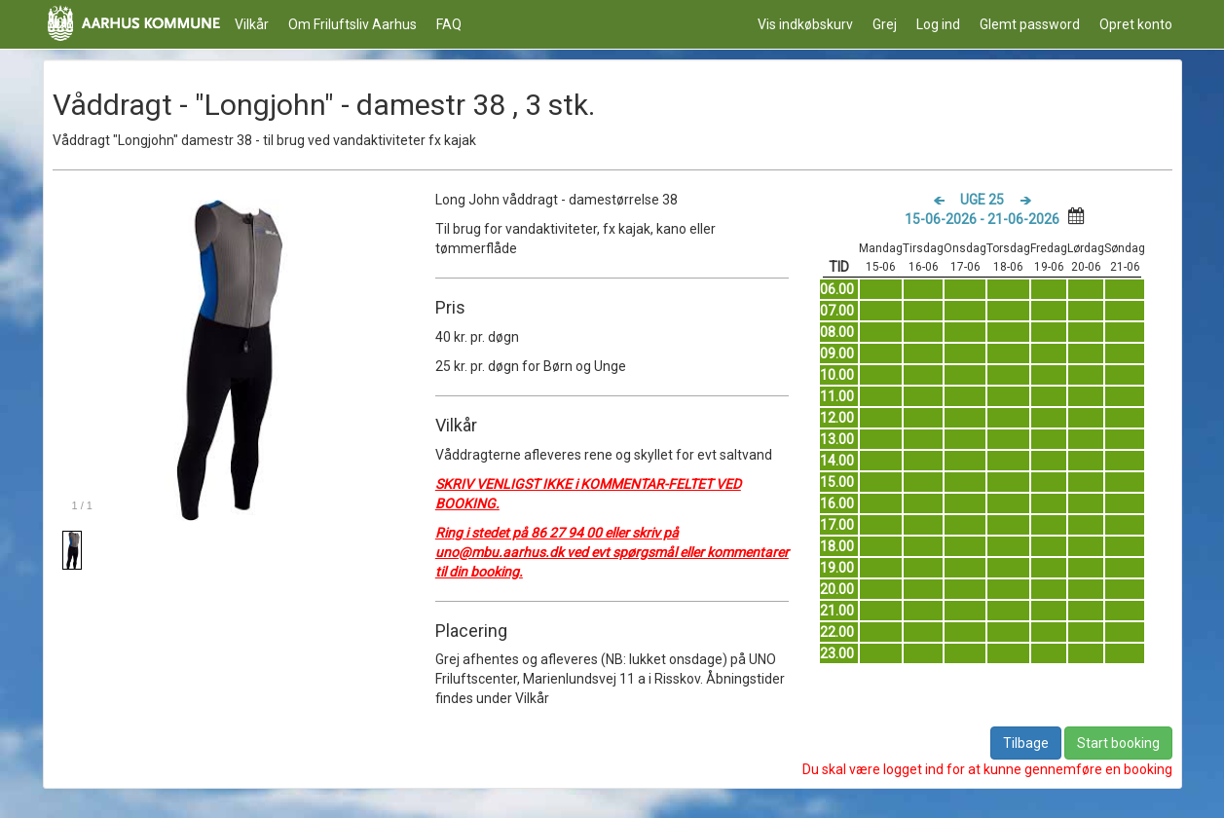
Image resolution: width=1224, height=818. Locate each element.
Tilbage (1026, 743)
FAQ (449, 24)
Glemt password (1030, 24)
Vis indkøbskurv (805, 24)
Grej (884, 24)
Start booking (1118, 743)
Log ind (938, 24)
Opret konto (1135, 24)
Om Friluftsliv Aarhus (352, 24)
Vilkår (252, 24)
